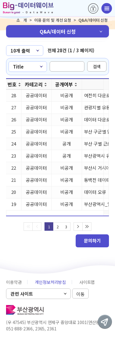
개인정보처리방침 (50, 282)
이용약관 (13, 282)
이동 (80, 294)
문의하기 (92, 240)
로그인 (93, 8)
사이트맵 (87, 282)
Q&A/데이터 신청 (58, 31)
